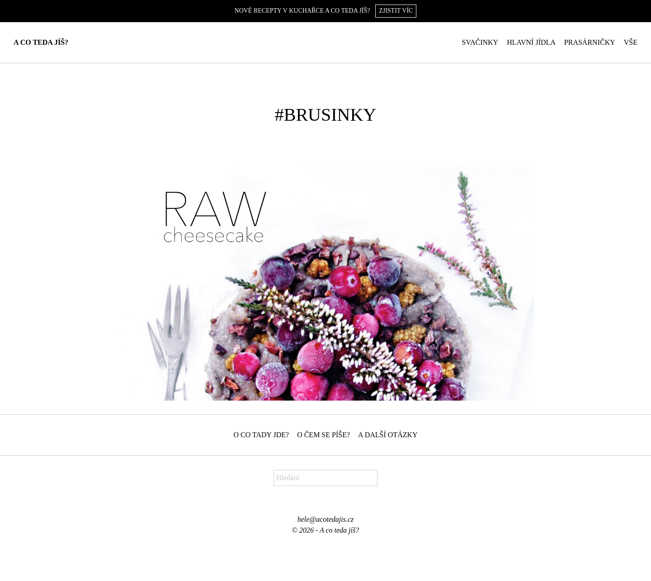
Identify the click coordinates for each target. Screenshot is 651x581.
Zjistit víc (396, 10)
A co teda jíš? (41, 42)
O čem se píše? (323, 435)
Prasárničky (589, 42)
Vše (630, 42)
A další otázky (388, 435)
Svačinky (480, 42)
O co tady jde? (261, 435)
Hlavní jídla (531, 42)
